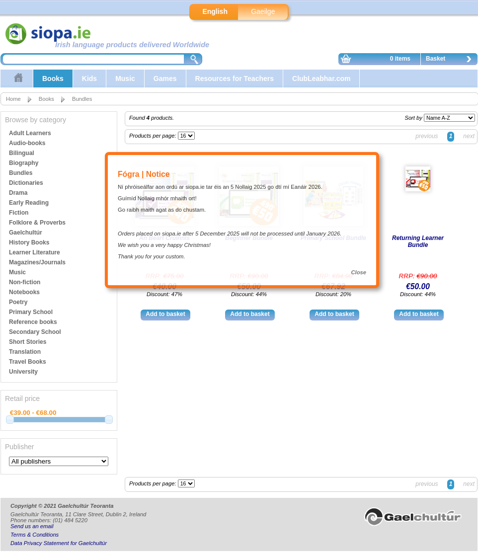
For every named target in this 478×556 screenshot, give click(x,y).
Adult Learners (30, 133)
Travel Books (27, 361)
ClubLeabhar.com (321, 78)
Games (165, 78)
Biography (23, 162)
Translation (25, 351)
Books (53, 78)
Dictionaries (26, 182)
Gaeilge (263, 11)
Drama (18, 192)
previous (426, 136)
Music (125, 78)
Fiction (18, 212)
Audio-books (27, 143)
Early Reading (29, 202)
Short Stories (27, 341)
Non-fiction (24, 282)
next (469, 136)
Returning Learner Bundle (418, 241)
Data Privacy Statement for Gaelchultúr (58, 543)
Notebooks (24, 292)
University (23, 371)
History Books (29, 242)
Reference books (33, 321)
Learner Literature (34, 252)
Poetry (18, 302)
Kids (89, 78)
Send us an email (31, 526)
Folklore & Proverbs (37, 222)
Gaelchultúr (25, 232)
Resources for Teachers (234, 78)
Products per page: (153, 136)
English (215, 11)
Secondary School (35, 331)
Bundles (82, 99)
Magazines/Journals (37, 262)
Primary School (31, 312)
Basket (451, 60)
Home (13, 99)
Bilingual (21, 153)
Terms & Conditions (34, 535)
